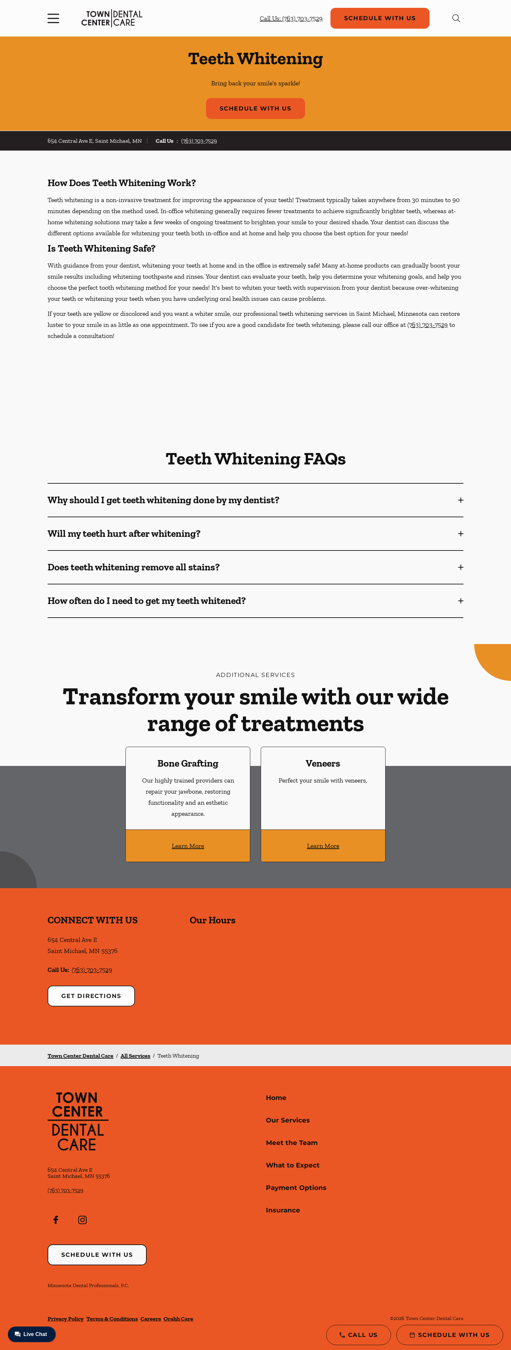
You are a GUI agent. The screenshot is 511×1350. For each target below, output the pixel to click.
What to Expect (293, 1165)
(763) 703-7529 (199, 140)
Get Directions (91, 996)
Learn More (188, 846)
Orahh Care (178, 1318)
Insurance (283, 1210)
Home (276, 1098)
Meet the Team (292, 1143)
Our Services (288, 1120)
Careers (150, 1318)
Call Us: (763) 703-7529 (291, 18)
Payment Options (296, 1188)
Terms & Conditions (112, 1318)
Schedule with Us (380, 18)
